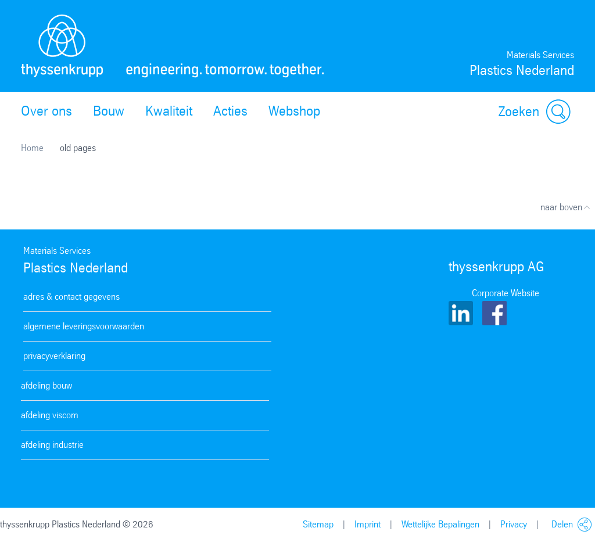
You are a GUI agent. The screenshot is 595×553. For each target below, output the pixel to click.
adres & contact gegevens (71, 296)
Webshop (294, 111)
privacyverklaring (54, 355)
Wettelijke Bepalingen (440, 524)
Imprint (367, 524)
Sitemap (318, 524)
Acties (230, 111)
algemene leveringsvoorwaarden (83, 326)
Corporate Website (505, 293)
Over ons (46, 111)
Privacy (513, 524)
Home (32, 147)
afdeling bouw (46, 385)
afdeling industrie (52, 444)
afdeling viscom (49, 415)
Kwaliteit (168, 111)
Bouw (108, 111)
